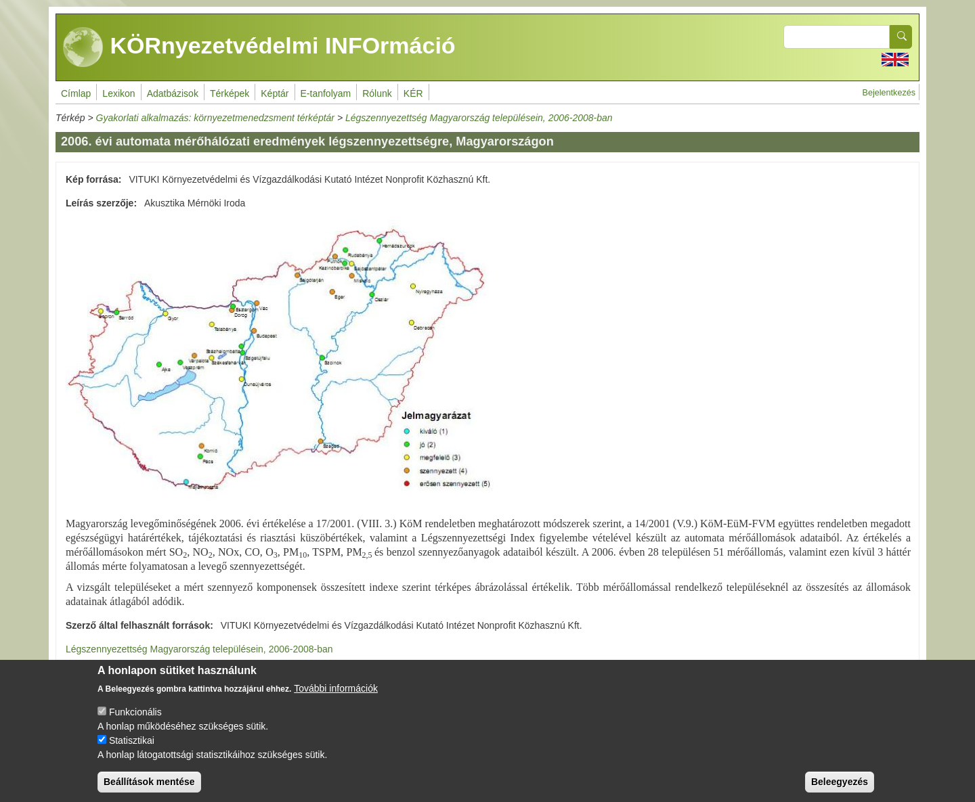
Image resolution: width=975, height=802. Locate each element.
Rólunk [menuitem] (377, 93)
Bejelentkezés (889, 92)
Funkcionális (135, 722)
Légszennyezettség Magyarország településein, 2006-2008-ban (479, 117)
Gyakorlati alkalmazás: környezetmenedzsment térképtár (215, 117)
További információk (336, 699)
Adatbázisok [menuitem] (172, 93)
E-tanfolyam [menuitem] (326, 93)
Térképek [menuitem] (229, 93)
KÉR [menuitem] (413, 93)
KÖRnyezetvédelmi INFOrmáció (259, 47)
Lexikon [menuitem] (118, 93)
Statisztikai (131, 751)
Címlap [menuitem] (76, 93)
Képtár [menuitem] (274, 93)
